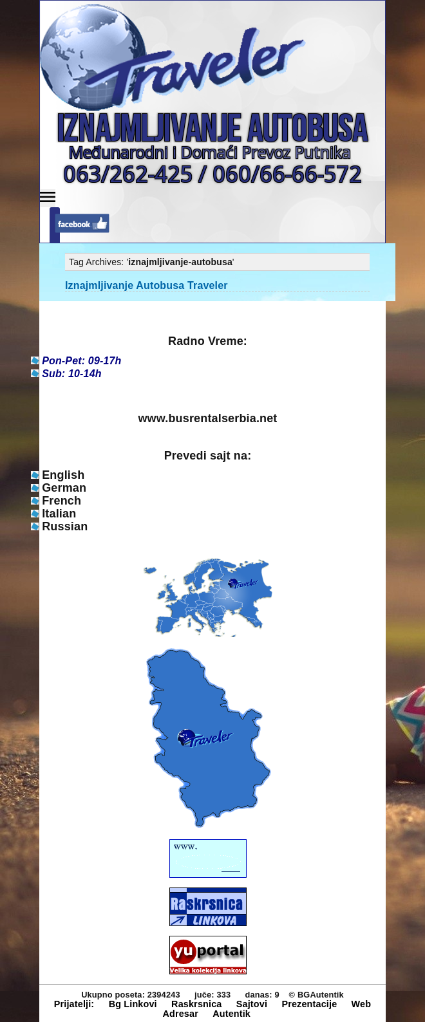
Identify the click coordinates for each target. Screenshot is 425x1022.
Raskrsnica (196, 1004)
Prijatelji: (74, 1004)
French (61, 500)
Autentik (231, 1013)
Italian (59, 513)
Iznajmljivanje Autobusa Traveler (146, 285)
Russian (65, 526)
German (64, 487)
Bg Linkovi (133, 1004)
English (63, 475)
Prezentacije (309, 1004)
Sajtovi (251, 1004)
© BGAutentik (316, 994)
